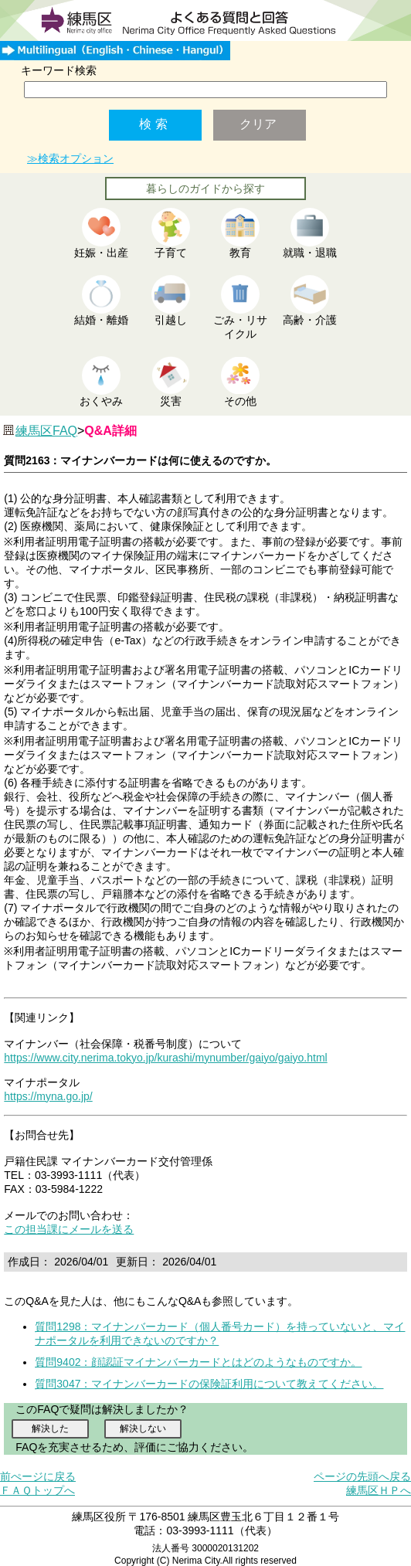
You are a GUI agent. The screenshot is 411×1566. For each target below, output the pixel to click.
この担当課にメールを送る (69, 1229)
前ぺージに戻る (38, 1476)
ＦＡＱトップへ (37, 1490)
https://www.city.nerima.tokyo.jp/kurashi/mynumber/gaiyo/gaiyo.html (165, 1057)
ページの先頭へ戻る (362, 1476)
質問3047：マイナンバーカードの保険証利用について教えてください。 (209, 1383)
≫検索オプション (70, 158)
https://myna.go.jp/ (48, 1096)
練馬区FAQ (46, 430)
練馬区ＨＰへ (378, 1490)
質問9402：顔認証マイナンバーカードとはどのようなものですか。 (198, 1362)
